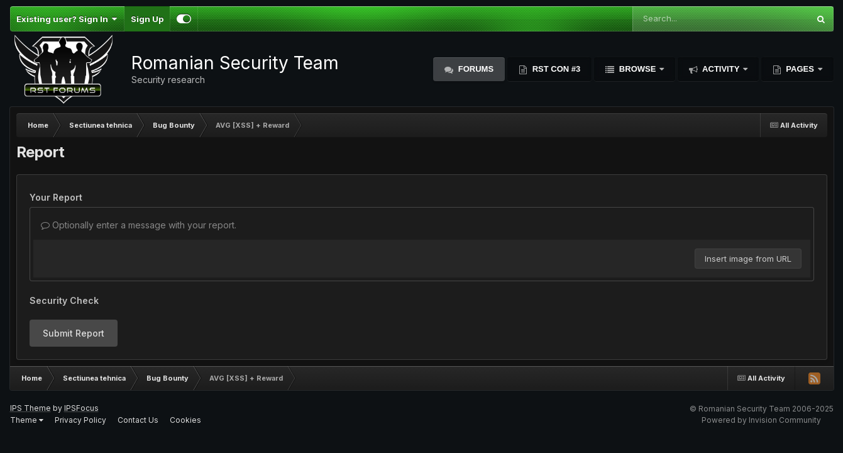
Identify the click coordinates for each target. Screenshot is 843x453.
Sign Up (147, 19)
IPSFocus (81, 408)
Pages (800, 69)
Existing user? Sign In (67, 18)
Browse (637, 69)
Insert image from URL (748, 259)
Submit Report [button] (73, 333)
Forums (474, 69)
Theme (26, 420)
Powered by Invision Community (761, 420)
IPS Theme (30, 408)
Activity (721, 69)
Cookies (185, 420)
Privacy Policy (80, 420)
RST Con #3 (555, 69)
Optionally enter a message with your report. (138, 225)
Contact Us (138, 420)
